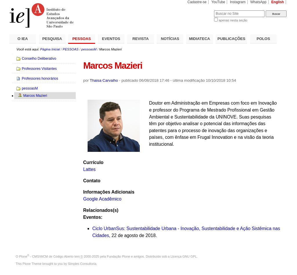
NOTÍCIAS (170, 39)
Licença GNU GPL (184, 256)
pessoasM (88, 49)
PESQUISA (52, 39)
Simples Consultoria (82, 263)
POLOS (263, 39)
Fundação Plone (118, 256)
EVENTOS (111, 39)
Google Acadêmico (102, 198)
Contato (91, 180)
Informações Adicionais (109, 192)
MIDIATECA (199, 39)
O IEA (22, 39)
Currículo (93, 162)
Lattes (89, 169)
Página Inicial (50, 49)
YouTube (218, 2)
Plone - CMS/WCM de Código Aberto (46, 256)
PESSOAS (82, 39)
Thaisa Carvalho (104, 80)
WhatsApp (258, 2)
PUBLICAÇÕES (231, 39)
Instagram (238, 2)
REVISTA (141, 39)
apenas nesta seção (233, 20)
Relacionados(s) (100, 210)
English (277, 2)
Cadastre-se (197, 2)
